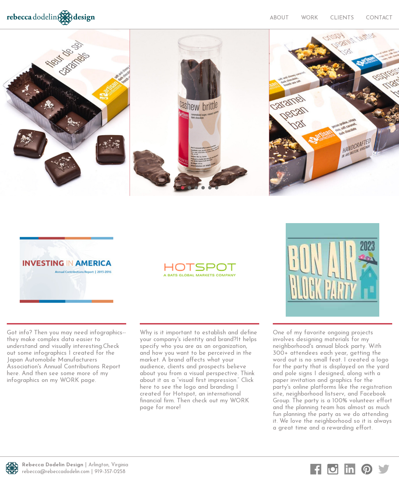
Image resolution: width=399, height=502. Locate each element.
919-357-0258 (110, 471)
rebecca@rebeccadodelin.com (55, 471)
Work (309, 18)
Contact (379, 18)
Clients (342, 18)
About (279, 18)
